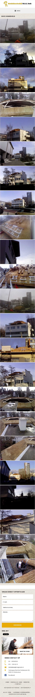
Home (7, 682)
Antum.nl (23, 694)
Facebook (11, 675)
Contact (18, 684)
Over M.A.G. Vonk (16, 682)
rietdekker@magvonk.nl (16, 667)
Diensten (26, 682)
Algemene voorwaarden (21, 692)
